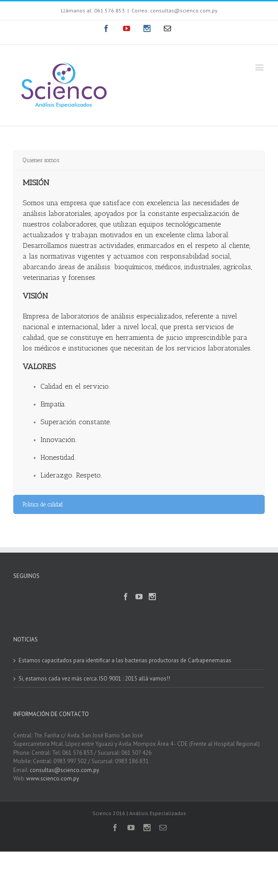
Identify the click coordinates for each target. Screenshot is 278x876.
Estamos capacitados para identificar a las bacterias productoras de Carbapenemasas (125, 660)
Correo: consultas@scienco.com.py (174, 10)
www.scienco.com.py (52, 778)
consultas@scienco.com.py (64, 770)
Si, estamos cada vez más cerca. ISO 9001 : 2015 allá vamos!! (94, 678)
